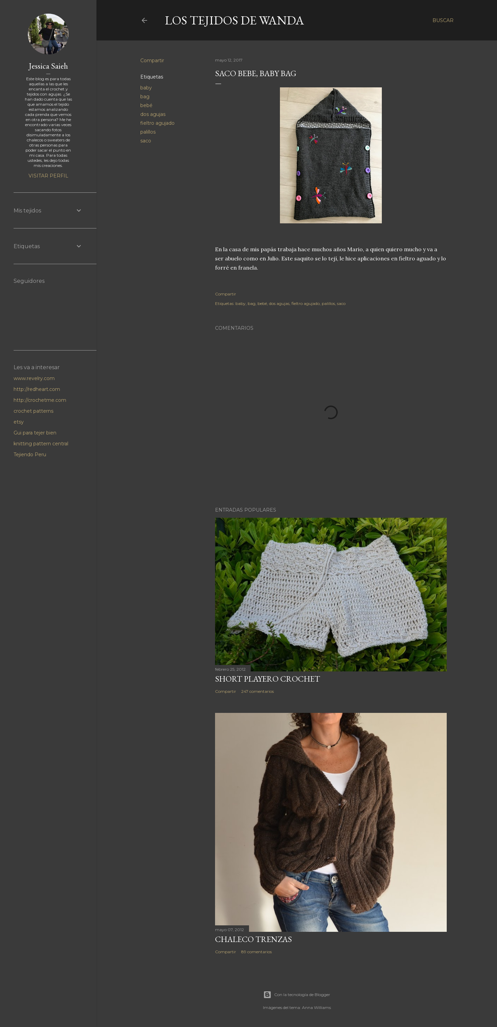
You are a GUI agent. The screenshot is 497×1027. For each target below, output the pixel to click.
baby (146, 88)
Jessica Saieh (48, 66)
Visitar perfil (48, 176)
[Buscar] (443, 20)
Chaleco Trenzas (253, 939)
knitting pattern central (41, 444)
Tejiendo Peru (30, 454)
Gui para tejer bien (35, 433)
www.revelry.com (34, 378)
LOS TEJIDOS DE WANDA (234, 20)
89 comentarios (256, 951)
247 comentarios (257, 691)
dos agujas (152, 114)
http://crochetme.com (40, 400)
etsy (19, 422)
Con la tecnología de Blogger (296, 995)
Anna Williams (316, 1007)
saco (145, 141)
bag (144, 96)
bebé (146, 105)
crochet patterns (33, 411)
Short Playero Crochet (267, 678)
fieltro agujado (157, 123)
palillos (148, 132)
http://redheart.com (37, 389)
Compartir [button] (152, 60)
